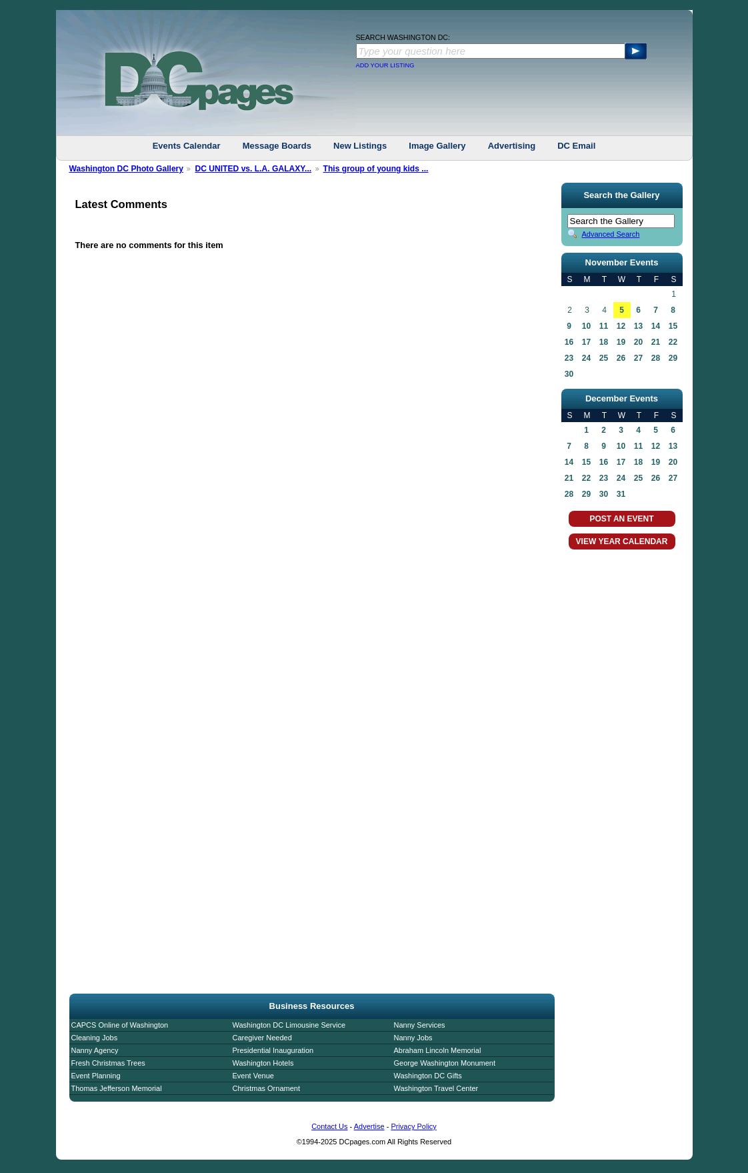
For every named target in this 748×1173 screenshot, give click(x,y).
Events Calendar (187, 146)
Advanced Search (611, 234)
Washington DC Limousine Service (289, 1025)
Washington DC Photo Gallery (126, 168)
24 (586, 358)
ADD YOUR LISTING (385, 65)
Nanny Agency (95, 1050)
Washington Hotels (263, 1063)
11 (603, 326)
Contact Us (329, 1126)
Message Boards (277, 146)
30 (569, 374)
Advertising (512, 146)
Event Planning (96, 1076)
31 (621, 494)
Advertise (369, 1126)
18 (603, 342)
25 (603, 358)
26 (621, 358)
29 (673, 358)
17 (586, 342)
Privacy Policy (413, 1126)
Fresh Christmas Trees (108, 1063)
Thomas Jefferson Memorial (116, 1088)
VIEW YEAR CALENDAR (622, 541)
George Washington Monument (444, 1063)
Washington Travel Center (436, 1088)
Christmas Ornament (266, 1088)
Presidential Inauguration (273, 1050)
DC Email (576, 146)
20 (638, 342)
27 (638, 358)
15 (673, 326)
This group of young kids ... (376, 168)
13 (638, 326)
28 (655, 358)
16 (569, 342)
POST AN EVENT (621, 518)
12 (621, 326)
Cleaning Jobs (94, 1038)
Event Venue (253, 1076)
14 (655, 326)
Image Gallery (437, 146)
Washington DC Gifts (428, 1076)
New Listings (360, 146)
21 (655, 342)
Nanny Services (419, 1025)
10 (586, 326)
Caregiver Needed (262, 1038)
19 (621, 342)
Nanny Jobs (413, 1038)
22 (673, 342)
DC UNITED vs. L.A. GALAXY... (253, 168)
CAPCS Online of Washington (120, 1025)
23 (569, 358)
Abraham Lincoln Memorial (437, 1050)
